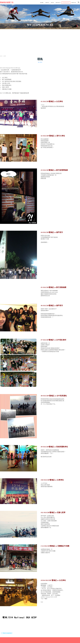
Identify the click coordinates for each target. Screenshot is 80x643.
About (47, 2)
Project (58, 2)
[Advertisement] (40, 40)
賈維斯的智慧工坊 (6, 2)
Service (73, 2)
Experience (65, 2)
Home (42, 2)
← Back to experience (7, 633)
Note (52, 2)
